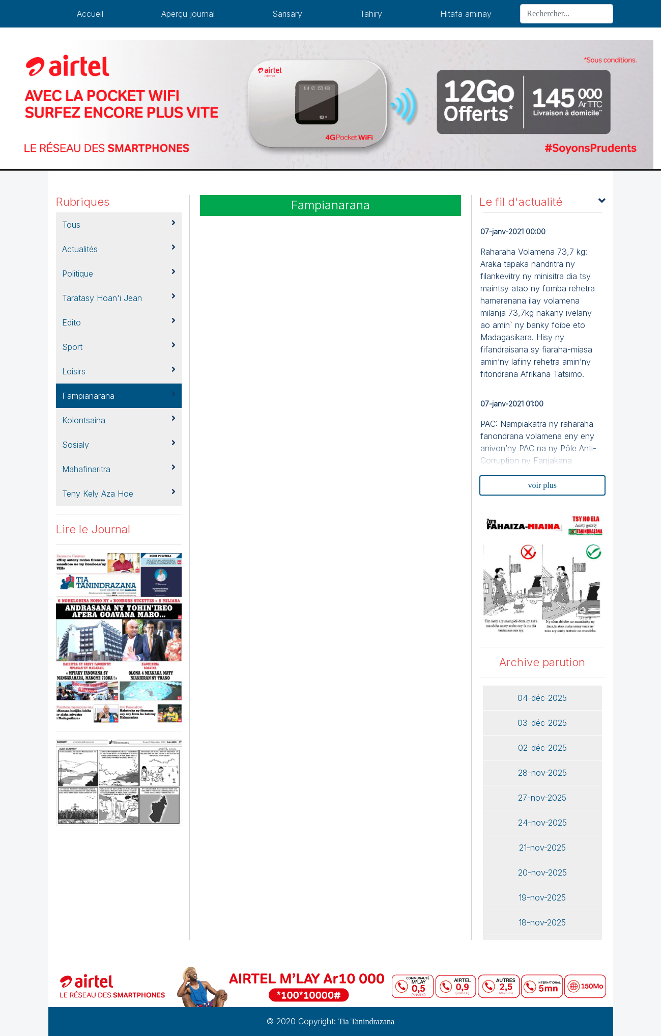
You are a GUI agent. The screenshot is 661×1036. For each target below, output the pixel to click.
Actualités (119, 248)
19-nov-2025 (542, 897)
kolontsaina (119, 419)
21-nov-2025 (542, 847)
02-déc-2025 (542, 748)
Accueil (90, 14)
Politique (119, 273)
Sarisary (287, 14)
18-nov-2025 (542, 922)
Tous (119, 224)
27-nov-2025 (542, 798)
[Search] (566, 13)
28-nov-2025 (542, 773)
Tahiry (371, 14)
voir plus (542, 485)
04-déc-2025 (542, 698)
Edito (119, 322)
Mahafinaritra (119, 468)
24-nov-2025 (542, 822)
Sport (119, 346)
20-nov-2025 (542, 872)
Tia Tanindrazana (366, 1021)
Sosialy (119, 444)
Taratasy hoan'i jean (119, 297)
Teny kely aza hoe (119, 493)
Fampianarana (119, 395)
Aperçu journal (188, 14)
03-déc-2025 (542, 723)
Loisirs (119, 370)
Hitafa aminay (466, 14)
